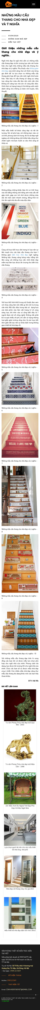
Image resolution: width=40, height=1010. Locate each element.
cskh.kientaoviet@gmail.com (19, 989)
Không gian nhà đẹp (17, 39)
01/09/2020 (13, 36)
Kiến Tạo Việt (14, 42)
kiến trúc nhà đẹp (20, 255)
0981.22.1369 (11, 980)
